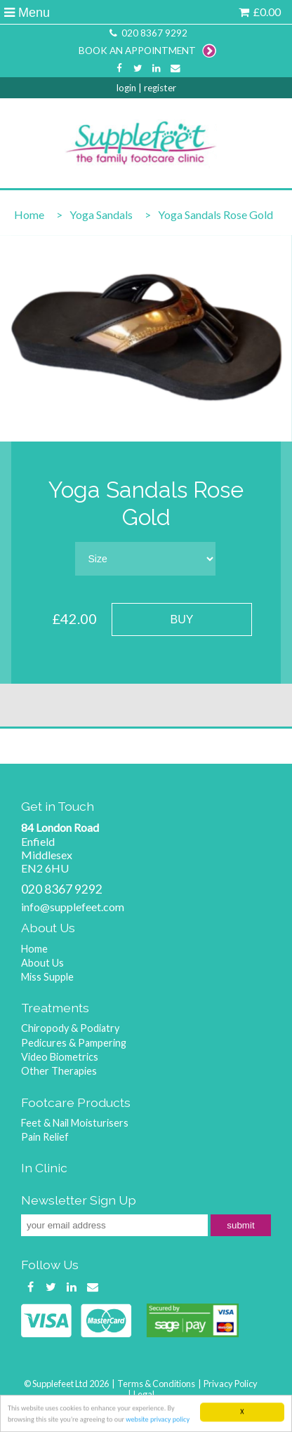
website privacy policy (158, 1422)
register (160, 87)
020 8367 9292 (147, 33)
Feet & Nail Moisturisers (74, 1123)
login (126, 87)
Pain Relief (45, 1137)
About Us (42, 963)
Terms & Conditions (156, 1383)
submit (240, 1225)
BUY (182, 619)
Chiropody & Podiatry (70, 1028)
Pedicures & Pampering (73, 1043)
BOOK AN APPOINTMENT (147, 50)
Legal (143, 1394)
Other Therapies (59, 1071)
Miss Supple (47, 977)
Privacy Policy (231, 1383)
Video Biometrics (59, 1057)
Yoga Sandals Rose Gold (215, 214)
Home (29, 214)
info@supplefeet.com (72, 906)
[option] (146, 338)
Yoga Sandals (101, 214)
